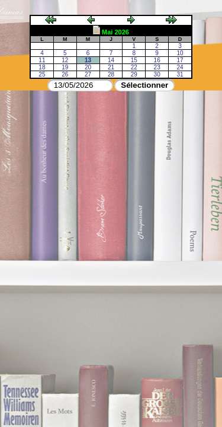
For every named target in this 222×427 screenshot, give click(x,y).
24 (179, 67)
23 (157, 67)
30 (157, 74)
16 (157, 60)
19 (65, 67)
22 (134, 67)
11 (41, 60)
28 (111, 74)
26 (65, 74)
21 (111, 67)
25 (41, 74)
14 (111, 60)
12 (65, 60)
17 (179, 60)
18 (41, 67)
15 (134, 60)
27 (88, 74)
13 (88, 60)
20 (88, 67)
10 (179, 53)
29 (134, 74)
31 (179, 74)
